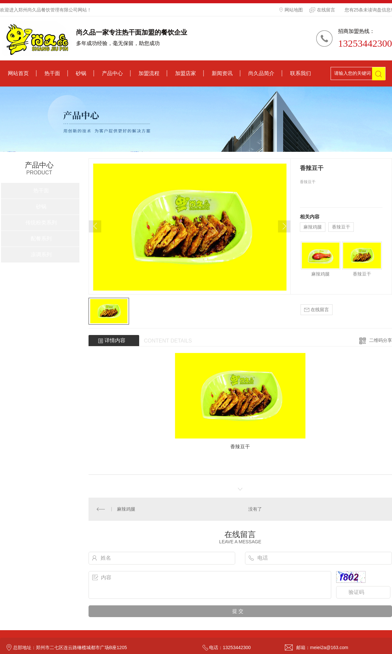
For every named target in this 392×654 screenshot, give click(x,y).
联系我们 (300, 73)
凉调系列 (41, 254)
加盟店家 (185, 73)
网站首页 (18, 73)
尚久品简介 (261, 73)
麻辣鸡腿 (312, 227)
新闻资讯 (222, 73)
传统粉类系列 (41, 222)
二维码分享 (380, 340)
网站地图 (291, 9)
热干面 (52, 73)
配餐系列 (41, 238)
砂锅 (81, 73)
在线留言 (322, 10)
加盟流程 (149, 73)
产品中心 (112, 73)
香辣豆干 (341, 227)
